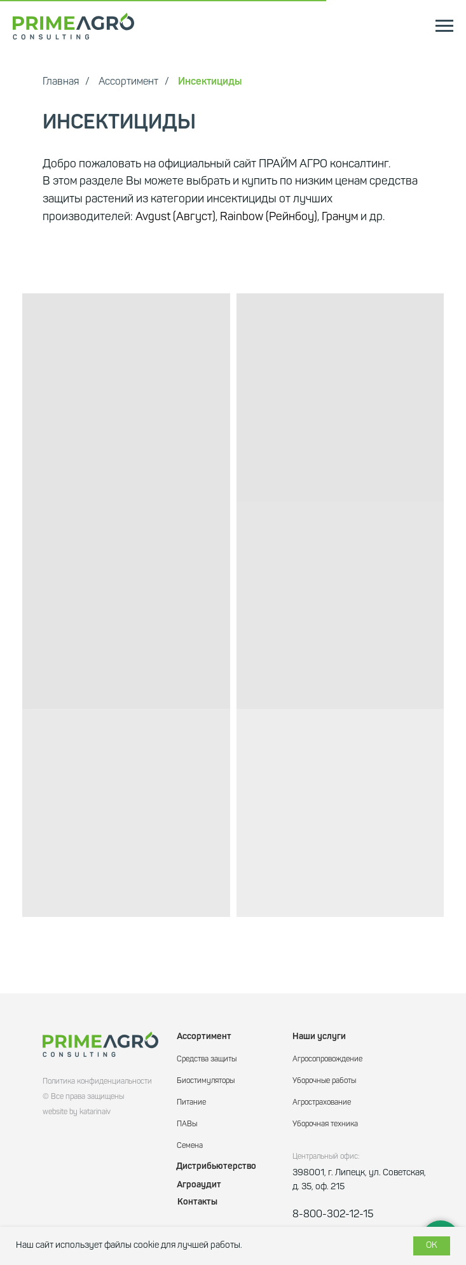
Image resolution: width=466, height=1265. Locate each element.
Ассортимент (128, 82)
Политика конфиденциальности (97, 1082)
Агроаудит (199, 1184)
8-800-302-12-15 (332, 1215)
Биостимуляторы (206, 1081)
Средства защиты (206, 1059)
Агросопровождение (327, 1059)
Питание (191, 1103)
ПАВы (187, 1124)
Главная (61, 82)
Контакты (197, 1202)
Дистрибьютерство (216, 1166)
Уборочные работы (324, 1081)
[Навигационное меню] (444, 26)
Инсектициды (210, 82)
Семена (190, 1146)
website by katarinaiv (77, 1112)
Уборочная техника (325, 1124)
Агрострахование (321, 1103)
